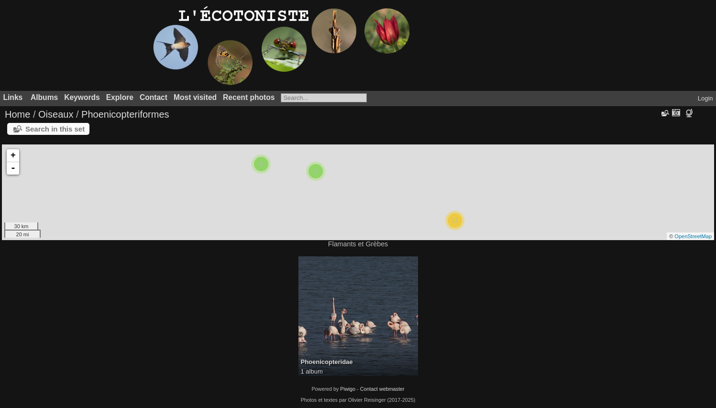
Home (17, 114)
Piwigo (347, 389)
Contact (153, 97)
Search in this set (55, 129)
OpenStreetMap (693, 236)
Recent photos (249, 97)
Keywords (82, 97)
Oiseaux (55, 114)
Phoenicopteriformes (125, 114)
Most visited (195, 97)
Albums (44, 97)
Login (705, 98)
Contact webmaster (382, 389)
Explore (119, 97)
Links (13, 97)
